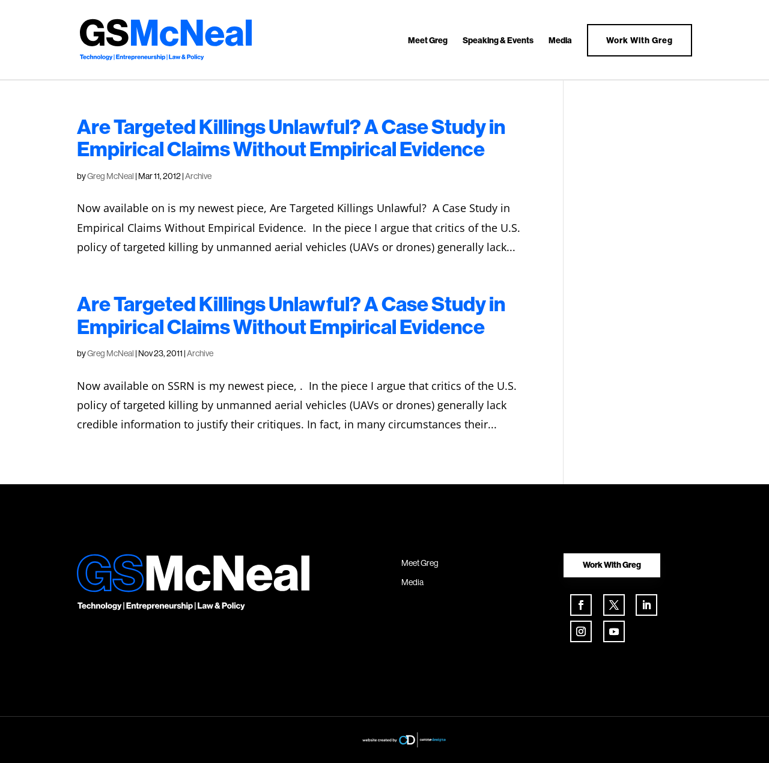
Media (560, 41)
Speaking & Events (498, 41)
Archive (198, 176)
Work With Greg (639, 40)
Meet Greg (428, 41)
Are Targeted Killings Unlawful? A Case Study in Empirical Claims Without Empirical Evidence (291, 138)
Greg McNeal (110, 176)
